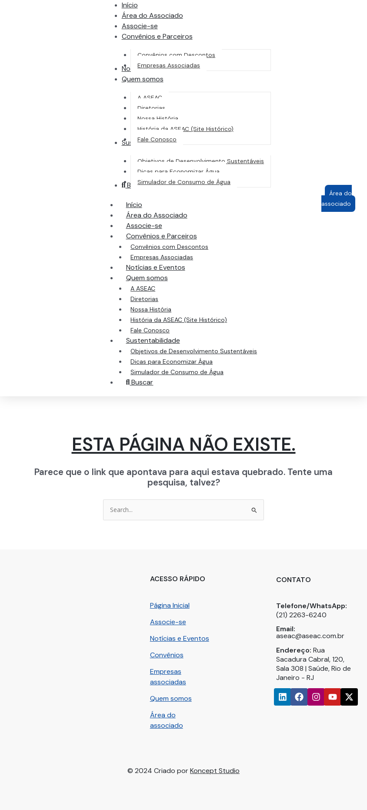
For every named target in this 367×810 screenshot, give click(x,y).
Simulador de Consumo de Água (177, 372)
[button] (157, 36)
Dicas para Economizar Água (171, 361)
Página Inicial (170, 605)
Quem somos (171, 698)
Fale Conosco (150, 330)
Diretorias (144, 299)
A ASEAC (142, 288)
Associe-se (144, 225)
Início (134, 204)
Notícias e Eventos (155, 267)
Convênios (167, 654)
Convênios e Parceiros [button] (170, 236)
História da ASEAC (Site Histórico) (178, 320)
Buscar (139, 382)
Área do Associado (156, 215)
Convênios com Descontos (169, 247)
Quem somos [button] (155, 278)
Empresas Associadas (161, 257)
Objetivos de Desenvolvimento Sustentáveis (193, 351)
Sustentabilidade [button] (161, 340)
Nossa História (150, 309)
